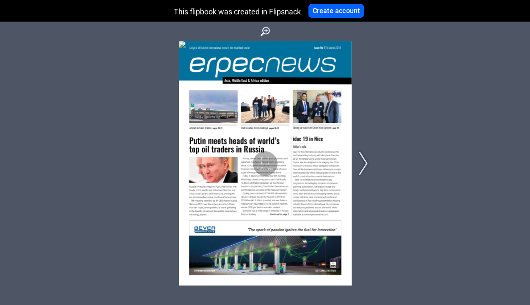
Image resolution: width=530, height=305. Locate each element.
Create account (336, 11)
